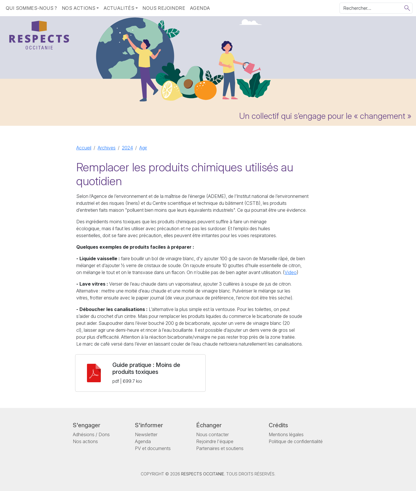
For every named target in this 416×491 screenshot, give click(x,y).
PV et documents (153, 448)
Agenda (200, 8)
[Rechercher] (376, 8)
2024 (127, 148)
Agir (143, 148)
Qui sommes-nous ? (31, 8)
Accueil (83, 148)
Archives (107, 148)
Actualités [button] (118, 8)
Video (291, 272)
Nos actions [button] (78, 8)
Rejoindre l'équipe (214, 441)
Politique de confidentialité (296, 441)
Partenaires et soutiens (220, 448)
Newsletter (146, 434)
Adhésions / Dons (91, 434)
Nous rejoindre (163, 8)
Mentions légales (286, 434)
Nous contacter (212, 434)
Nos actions (85, 441)
